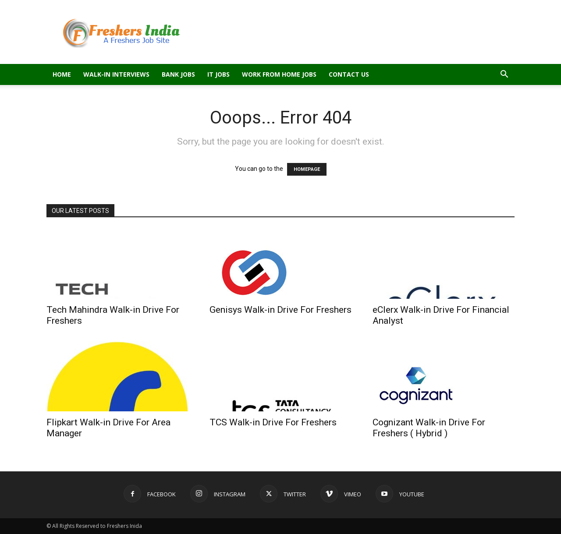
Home (62, 74)
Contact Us (349, 74)
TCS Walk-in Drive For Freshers (273, 422)
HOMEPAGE (307, 169)
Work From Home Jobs (279, 74)
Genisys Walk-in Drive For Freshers (280, 309)
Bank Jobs (178, 74)
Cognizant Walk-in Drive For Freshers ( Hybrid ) (429, 428)
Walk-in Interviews (116, 74)
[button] (504, 75)
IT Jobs (218, 74)
